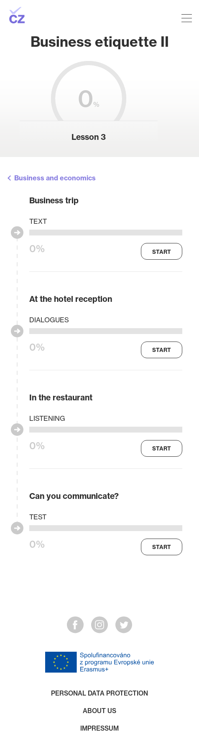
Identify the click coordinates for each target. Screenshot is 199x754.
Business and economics (55, 178)
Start (161, 251)
